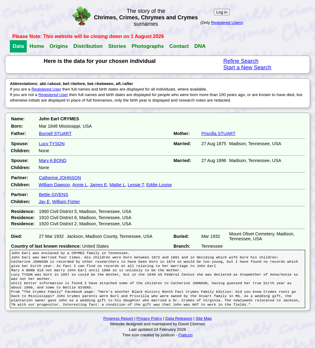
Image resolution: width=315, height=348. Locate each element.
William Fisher (66, 201)
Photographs (148, 46)
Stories (117, 46)
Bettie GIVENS (53, 194)
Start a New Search (247, 67)
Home (37, 46)
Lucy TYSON (52, 143)
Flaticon (185, 343)
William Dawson (54, 184)
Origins (59, 46)
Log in (221, 12)
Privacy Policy (149, 326)
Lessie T (136, 184)
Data (18, 46)
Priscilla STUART (218, 133)
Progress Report (118, 326)
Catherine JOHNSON (60, 177)
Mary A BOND (52, 160)
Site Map (204, 326)
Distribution (88, 46)
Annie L (79, 184)
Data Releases (178, 326)
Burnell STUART (55, 133)
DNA (200, 46)
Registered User (46, 89)
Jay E (44, 201)
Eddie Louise (159, 184)
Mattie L (117, 184)
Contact (179, 46)
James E (98, 184)
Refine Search (240, 61)
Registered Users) (227, 22)
